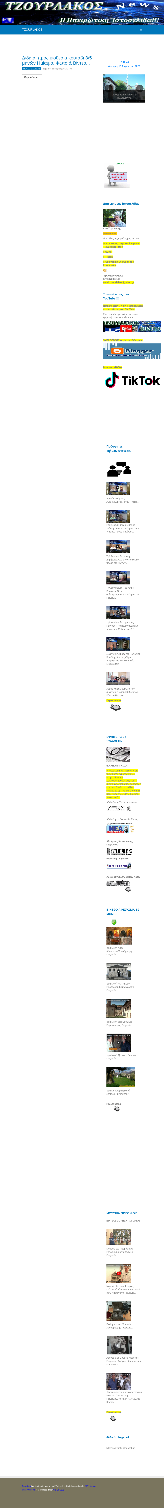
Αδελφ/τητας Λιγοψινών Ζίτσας (122, 819)
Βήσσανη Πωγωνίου (117, 858)
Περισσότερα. (114, 1104)
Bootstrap (26, 1486)
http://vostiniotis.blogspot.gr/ (120, 1448)
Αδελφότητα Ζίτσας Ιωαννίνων (122, 802)
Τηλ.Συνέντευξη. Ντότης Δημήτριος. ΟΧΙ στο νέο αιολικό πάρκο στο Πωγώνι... (122, 559)
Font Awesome (28, 1490)
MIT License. (90, 1486)
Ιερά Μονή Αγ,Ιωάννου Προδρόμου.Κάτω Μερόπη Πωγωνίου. (120, 987)
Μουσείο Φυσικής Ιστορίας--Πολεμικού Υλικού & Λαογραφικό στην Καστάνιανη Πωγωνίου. (123, 1289)
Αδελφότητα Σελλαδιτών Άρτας (123, 877)
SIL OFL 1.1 (58, 1490)
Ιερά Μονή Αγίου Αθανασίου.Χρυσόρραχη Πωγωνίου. (119, 951)
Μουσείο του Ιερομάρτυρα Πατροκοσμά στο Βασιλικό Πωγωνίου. (119, 1252)
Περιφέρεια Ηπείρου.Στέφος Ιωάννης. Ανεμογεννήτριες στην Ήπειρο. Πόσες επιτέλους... (122, 528)
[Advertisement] (82, 41)
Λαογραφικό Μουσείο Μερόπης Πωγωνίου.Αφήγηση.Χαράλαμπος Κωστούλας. (123, 1361)
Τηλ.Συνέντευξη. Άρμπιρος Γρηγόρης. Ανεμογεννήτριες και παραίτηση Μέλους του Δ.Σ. (122, 625)
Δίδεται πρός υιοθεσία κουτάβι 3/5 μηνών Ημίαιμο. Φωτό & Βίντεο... (57, 60)
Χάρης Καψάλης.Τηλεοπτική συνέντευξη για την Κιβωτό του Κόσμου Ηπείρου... (122, 692)
